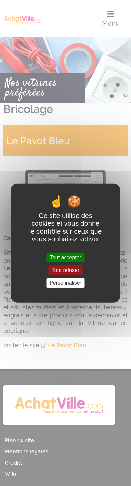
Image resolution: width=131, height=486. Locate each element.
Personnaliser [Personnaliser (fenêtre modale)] (65, 283)
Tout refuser (65, 270)
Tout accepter (65, 257)
